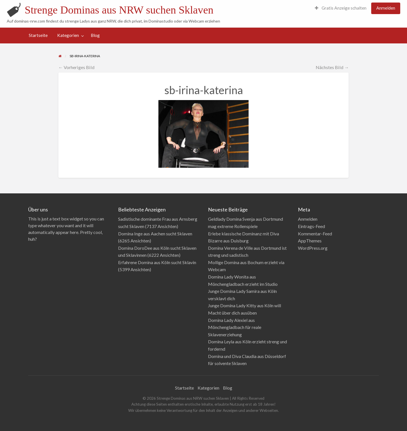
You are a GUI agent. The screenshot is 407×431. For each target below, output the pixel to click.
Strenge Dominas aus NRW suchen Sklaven (119, 10)
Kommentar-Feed (315, 233)
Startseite (38, 35)
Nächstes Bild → (332, 67)
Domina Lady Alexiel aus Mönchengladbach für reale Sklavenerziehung (234, 327)
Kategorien (68, 35)
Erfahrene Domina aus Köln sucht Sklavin (157, 262)
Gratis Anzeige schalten (340, 7)
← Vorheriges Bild (76, 67)
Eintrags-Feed (311, 226)
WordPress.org (313, 248)
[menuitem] (340, 8)
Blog (95, 35)
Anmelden (385, 7)
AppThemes (310, 240)
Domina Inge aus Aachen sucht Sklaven (155, 233)
